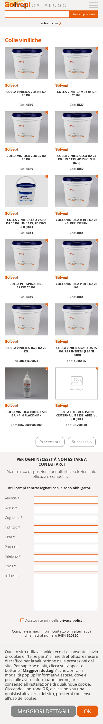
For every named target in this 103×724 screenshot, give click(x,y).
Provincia (11, 547)
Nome (11, 508)
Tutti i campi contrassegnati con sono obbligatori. (48, 488)
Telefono (13, 556)
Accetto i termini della (51, 620)
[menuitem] (51, 23)
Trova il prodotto (84, 14)
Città (10, 537)
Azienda (12, 498)
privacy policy (71, 620)
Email (10, 566)
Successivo (82, 442)
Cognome (13, 518)
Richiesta (12, 576)
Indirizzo (12, 527)
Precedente (50, 442)
